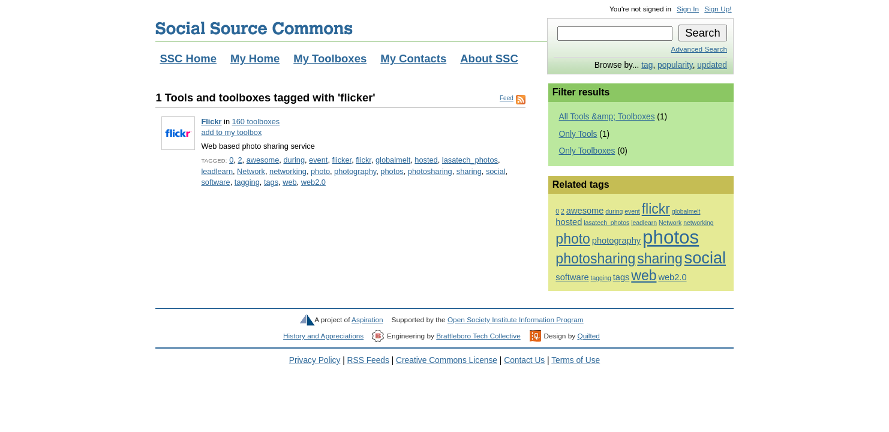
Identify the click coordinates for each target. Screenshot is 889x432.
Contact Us (524, 360)
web (289, 182)
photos (391, 171)
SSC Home (188, 58)
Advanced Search (699, 49)
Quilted (588, 336)
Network (251, 171)
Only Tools (578, 134)
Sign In (688, 9)
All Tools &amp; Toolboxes (607, 116)
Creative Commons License (446, 360)
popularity (675, 65)
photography (355, 171)
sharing (469, 171)
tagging (247, 182)
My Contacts (413, 58)
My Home (255, 58)
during (294, 159)
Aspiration (367, 320)
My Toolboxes (330, 58)
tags (271, 182)
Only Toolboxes (587, 150)
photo (320, 171)
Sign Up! (717, 9)
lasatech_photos (470, 159)
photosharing (430, 171)
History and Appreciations (323, 336)
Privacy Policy (315, 360)
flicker (342, 159)
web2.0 (313, 182)
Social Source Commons (254, 28)
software (215, 182)
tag (647, 65)
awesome (263, 159)
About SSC (489, 58)
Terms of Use (575, 360)
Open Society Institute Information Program (515, 320)
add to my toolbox (231, 132)
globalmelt (393, 159)
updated (712, 65)
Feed (506, 98)
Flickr (211, 121)
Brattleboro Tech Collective (478, 336)
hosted (426, 159)
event (318, 159)
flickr (363, 159)
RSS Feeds (368, 360)
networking (288, 171)
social (496, 171)
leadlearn (217, 171)
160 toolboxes (256, 121)
